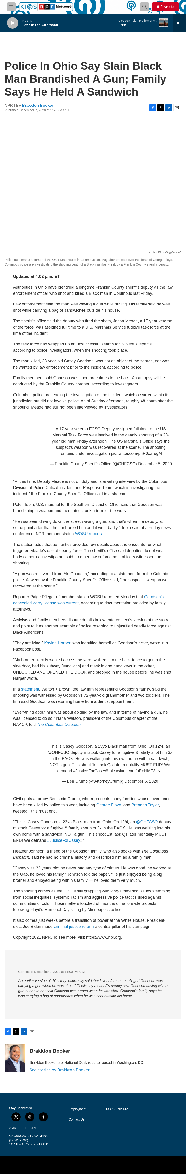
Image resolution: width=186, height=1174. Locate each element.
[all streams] (179, 23)
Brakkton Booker (37, 105)
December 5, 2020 (155, 464)
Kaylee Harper (57, 643)
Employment (77, 1109)
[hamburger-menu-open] (11, 6)
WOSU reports (88, 533)
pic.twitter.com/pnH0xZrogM (136, 453)
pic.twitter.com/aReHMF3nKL (136, 771)
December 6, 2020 (141, 781)
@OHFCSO (58, 752)
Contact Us (76, 1119)
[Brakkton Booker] (15, 1058)
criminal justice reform (73, 926)
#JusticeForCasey (89, 771)
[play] (12, 23)
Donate (167, 7)
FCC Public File (117, 1109)
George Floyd (108, 805)
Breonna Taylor (145, 805)
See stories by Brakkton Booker (60, 1070)
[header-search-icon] (144, 6)
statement (30, 689)
